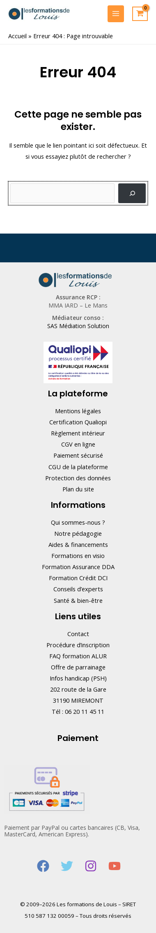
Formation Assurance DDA (78, 567)
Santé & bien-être (78, 600)
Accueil (17, 36)
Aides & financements (78, 544)
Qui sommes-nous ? (78, 522)
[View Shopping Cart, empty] (140, 14)
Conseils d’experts (78, 589)
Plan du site (78, 489)
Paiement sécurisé (78, 455)
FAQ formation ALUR (78, 656)
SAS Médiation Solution (78, 326)
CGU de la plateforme (78, 467)
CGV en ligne (78, 444)
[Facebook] (43, 866)
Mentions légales (78, 411)
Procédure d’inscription (78, 645)
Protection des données (78, 478)
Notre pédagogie (78, 533)
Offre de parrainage (78, 667)
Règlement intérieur (78, 433)
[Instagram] (91, 866)
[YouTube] (114, 866)
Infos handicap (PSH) (78, 678)
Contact (78, 634)
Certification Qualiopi (78, 422)
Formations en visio (78, 555)
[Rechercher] (132, 193)
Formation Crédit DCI (78, 578)
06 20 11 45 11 (84, 711)
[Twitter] (67, 866)
